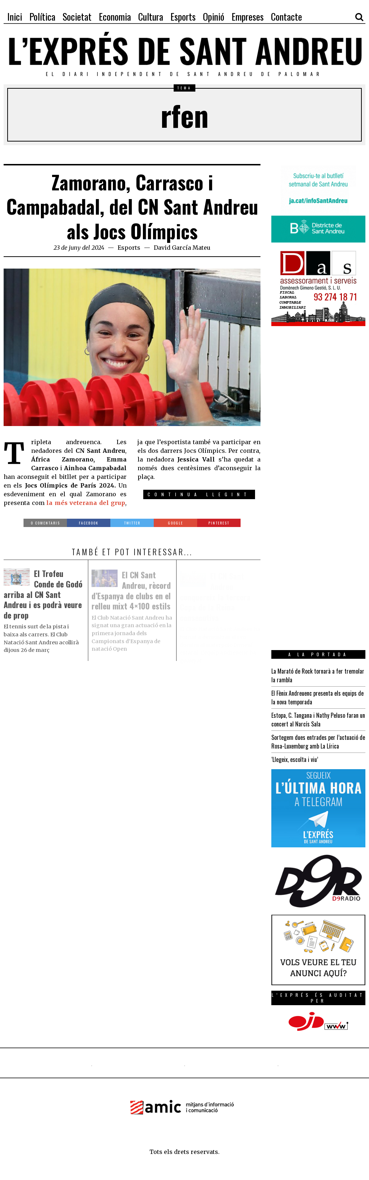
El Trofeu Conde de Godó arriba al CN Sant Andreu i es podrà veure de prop (43, 596)
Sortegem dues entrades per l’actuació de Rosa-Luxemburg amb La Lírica (318, 741)
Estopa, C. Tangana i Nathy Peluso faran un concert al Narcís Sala (318, 719)
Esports (129, 247)
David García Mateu (182, 247)
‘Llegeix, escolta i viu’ (294, 759)
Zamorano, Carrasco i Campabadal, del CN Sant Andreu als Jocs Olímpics (132, 206)
